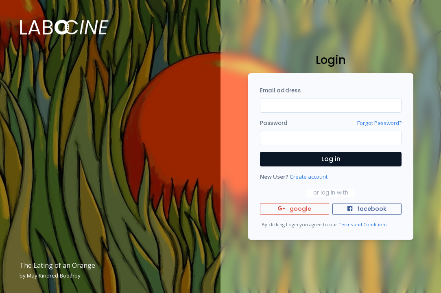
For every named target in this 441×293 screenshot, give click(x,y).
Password (274, 123)
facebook (366, 209)
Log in (331, 159)
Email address (280, 90)
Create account (308, 176)
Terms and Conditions (362, 224)
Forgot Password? (379, 123)
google (295, 209)
